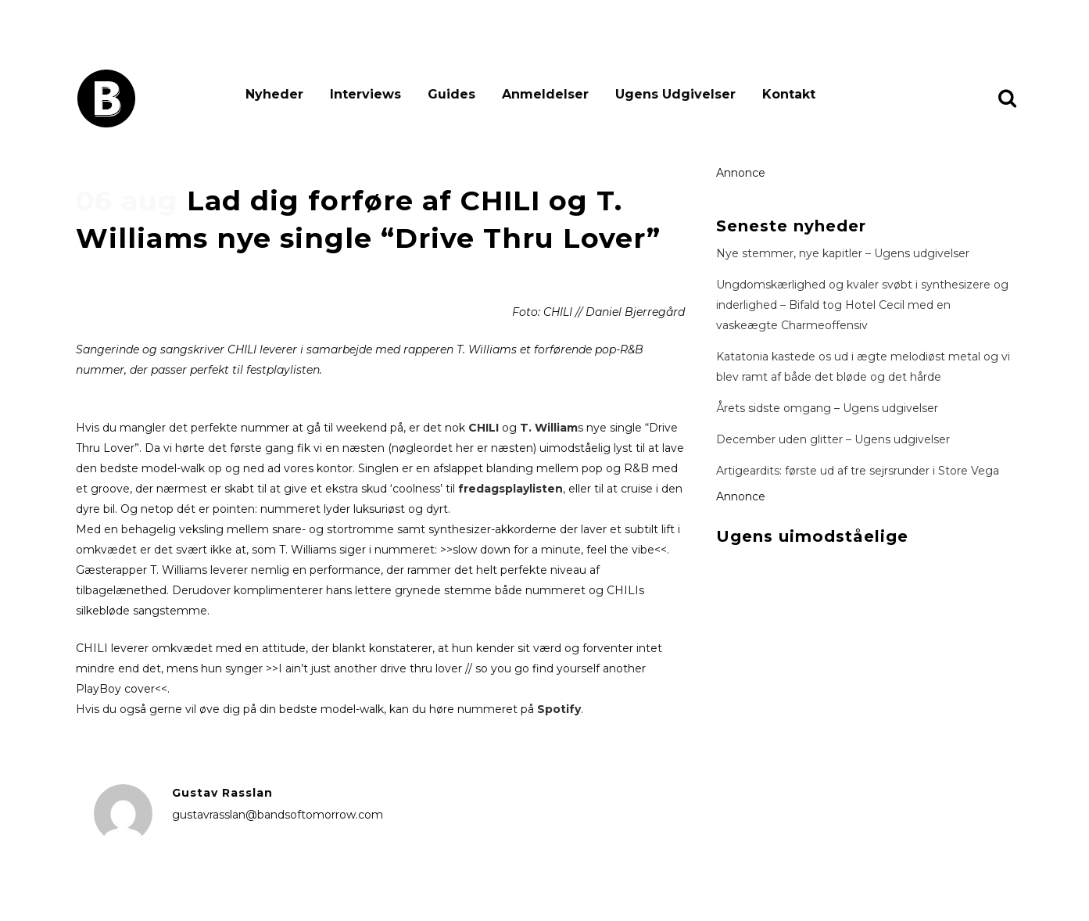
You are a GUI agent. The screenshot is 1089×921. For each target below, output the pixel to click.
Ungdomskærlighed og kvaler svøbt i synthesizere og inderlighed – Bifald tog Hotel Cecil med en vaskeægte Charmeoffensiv (862, 305)
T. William (549, 428)
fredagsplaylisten (510, 489)
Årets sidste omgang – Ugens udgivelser (827, 408)
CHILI (483, 428)
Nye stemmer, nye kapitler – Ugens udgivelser (842, 253)
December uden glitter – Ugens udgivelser (833, 439)
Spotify (559, 709)
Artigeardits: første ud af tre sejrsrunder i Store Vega (857, 471)
